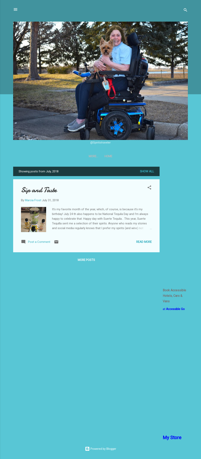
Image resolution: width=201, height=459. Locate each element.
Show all (147, 171)
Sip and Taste (39, 190)
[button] (149, 188)
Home (100, 156)
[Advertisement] (175, 225)
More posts (86, 260)
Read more (144, 242)
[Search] (185, 11)
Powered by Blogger (100, 449)
